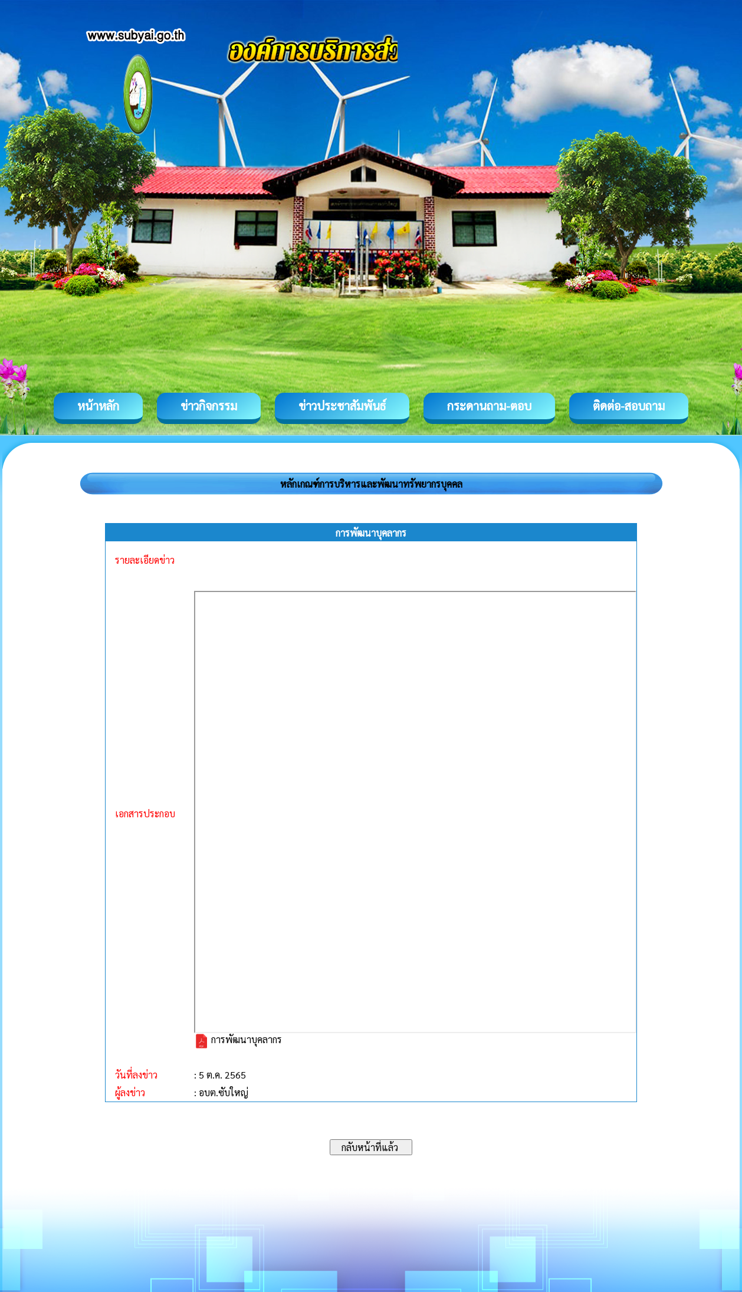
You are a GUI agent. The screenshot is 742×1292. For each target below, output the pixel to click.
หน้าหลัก (98, 405)
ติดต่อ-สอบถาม (629, 405)
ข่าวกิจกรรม (208, 405)
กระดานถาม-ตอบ (489, 405)
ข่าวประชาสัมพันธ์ (342, 405)
